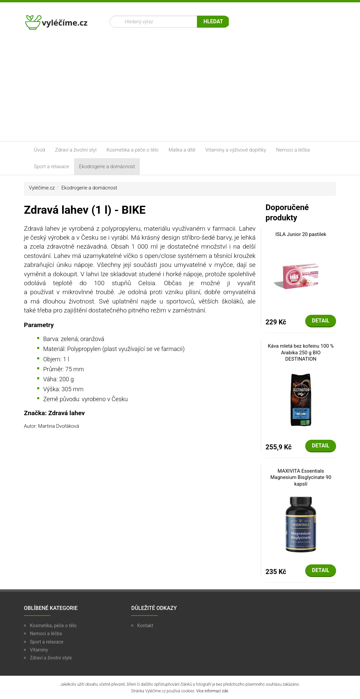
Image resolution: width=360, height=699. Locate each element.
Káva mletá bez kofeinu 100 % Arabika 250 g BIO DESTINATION (301, 352)
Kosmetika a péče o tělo (133, 150)
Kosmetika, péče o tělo (53, 625)
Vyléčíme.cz (42, 188)
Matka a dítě (182, 150)
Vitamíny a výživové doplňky (235, 150)
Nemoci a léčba (293, 150)
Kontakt (145, 625)
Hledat (213, 21)
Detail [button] (320, 320)
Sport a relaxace (51, 167)
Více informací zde (212, 691)
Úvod (39, 150)
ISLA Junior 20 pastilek (300, 234)
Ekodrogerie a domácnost (107, 167)
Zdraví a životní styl (76, 150)
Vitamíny (39, 649)
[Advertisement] (180, 91)
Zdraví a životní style (51, 657)
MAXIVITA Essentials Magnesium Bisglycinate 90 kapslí (300, 477)
